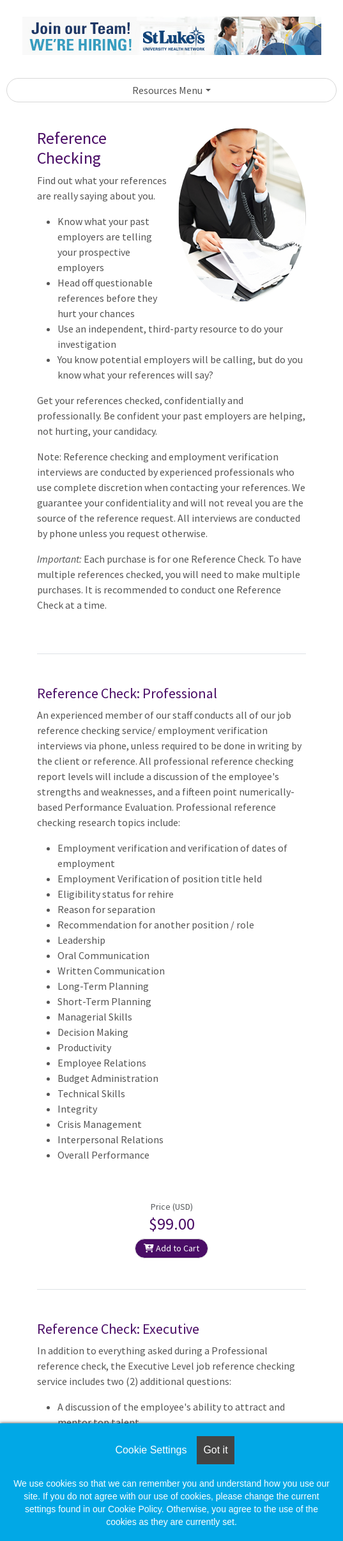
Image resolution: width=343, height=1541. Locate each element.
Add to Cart (171, 1248)
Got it (215, 1449)
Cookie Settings (151, 1449)
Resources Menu (167, 90)
